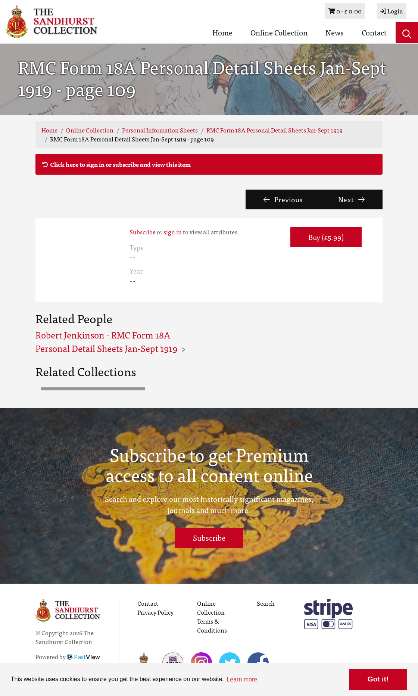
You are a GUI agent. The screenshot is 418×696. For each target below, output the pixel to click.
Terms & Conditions (212, 625)
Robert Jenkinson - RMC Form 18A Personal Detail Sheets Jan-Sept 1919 (106, 341)
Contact (374, 32)
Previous (282, 199)
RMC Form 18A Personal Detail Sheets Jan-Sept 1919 (274, 130)
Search (266, 603)
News (334, 32)
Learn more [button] (242, 679)
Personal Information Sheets (160, 130)
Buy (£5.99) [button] (326, 237)
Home (222, 32)
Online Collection (279, 32)
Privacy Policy (155, 612)
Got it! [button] (378, 679)
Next (351, 199)
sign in (172, 232)
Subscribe (143, 232)
